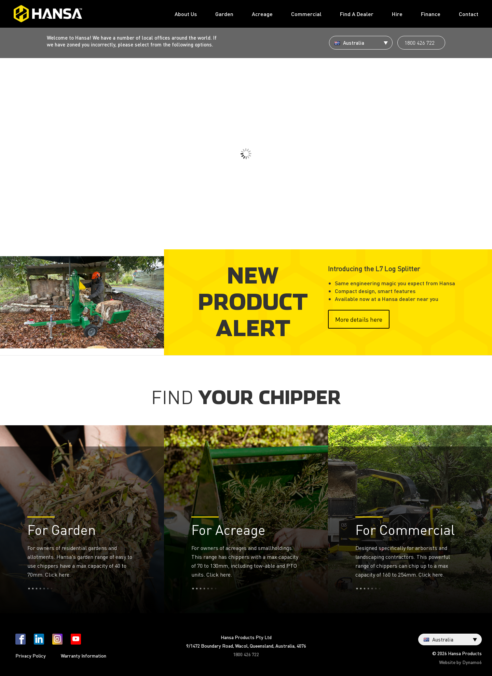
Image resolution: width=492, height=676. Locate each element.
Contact (468, 13)
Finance (430, 13)
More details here (358, 319)
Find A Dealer (356, 13)
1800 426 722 (420, 42)
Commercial (306, 13)
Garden (224, 13)
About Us (186, 13)
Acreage (262, 13)
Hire (397, 13)
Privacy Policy (30, 655)
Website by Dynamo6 (460, 662)
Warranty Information (83, 655)
